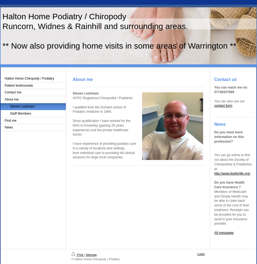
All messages (224, 233)
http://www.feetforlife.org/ (232, 173)
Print (77, 254)
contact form (223, 106)
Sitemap (91, 254)
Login (201, 254)
